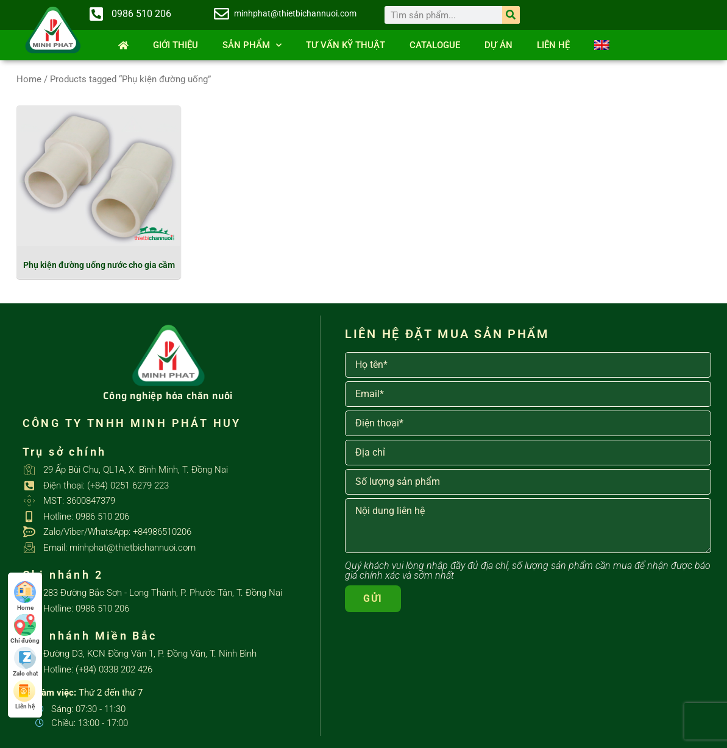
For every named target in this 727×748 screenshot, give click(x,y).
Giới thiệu (175, 45)
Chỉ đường (25, 629)
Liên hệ (553, 45)
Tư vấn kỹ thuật (345, 45)
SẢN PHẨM (252, 45)
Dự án (498, 45)
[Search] (511, 15)
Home (28, 79)
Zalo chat (25, 662)
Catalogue (435, 45)
